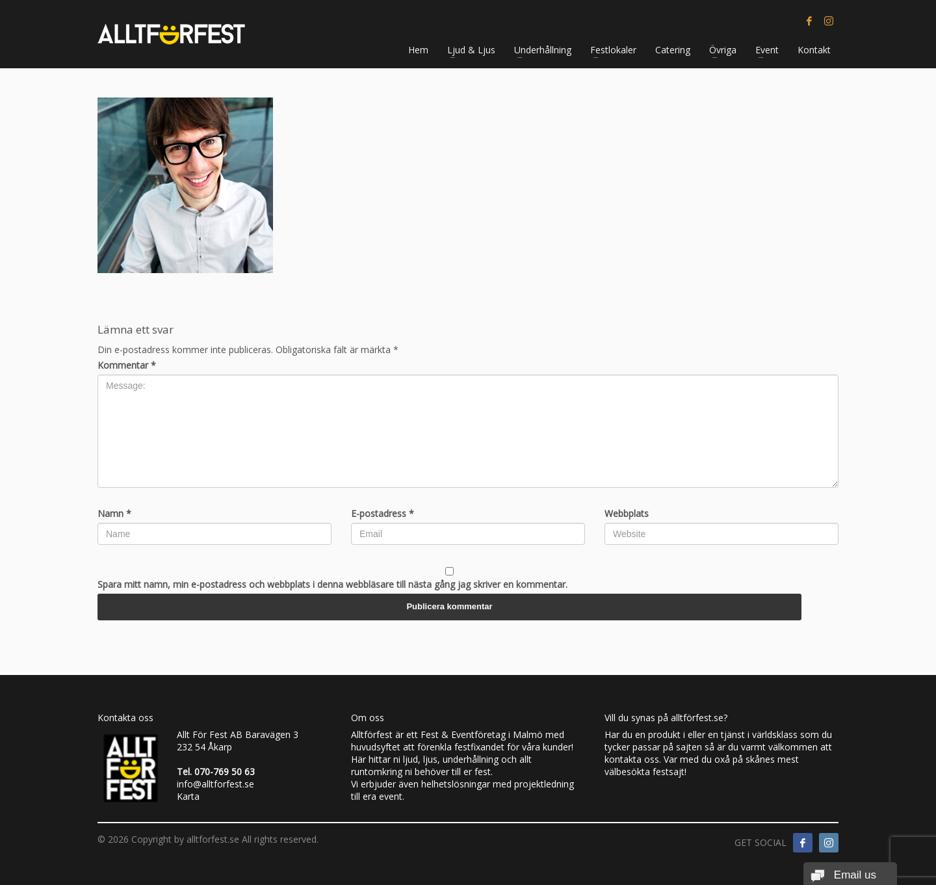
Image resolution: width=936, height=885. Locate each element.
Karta (188, 796)
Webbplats (626, 513)
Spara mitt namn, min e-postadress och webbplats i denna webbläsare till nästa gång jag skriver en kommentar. (332, 584)
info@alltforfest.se (215, 784)
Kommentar (127, 365)
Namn (114, 513)
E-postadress (382, 513)
